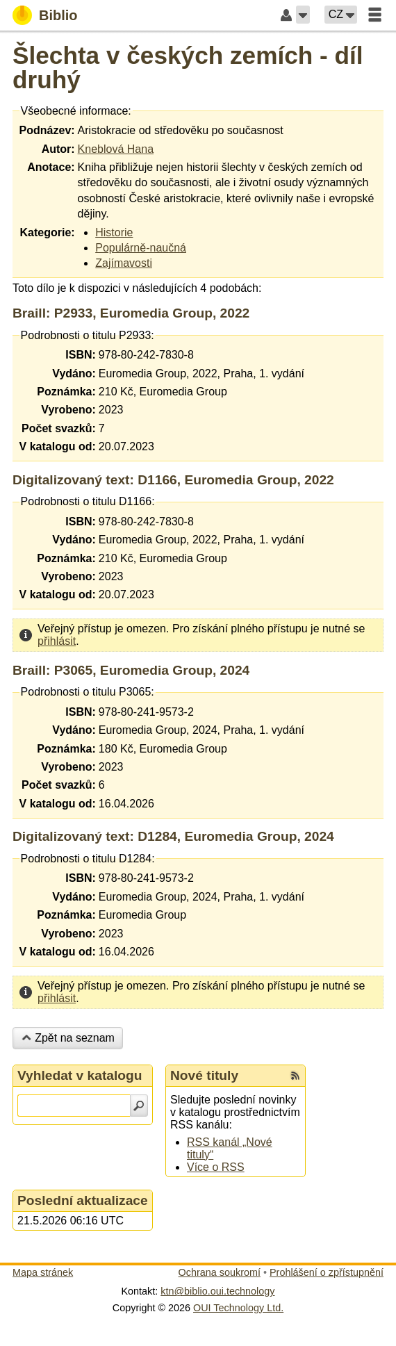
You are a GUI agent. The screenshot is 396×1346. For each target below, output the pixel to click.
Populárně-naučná (140, 248)
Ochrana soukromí (220, 1272)
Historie (114, 232)
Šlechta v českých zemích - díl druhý (188, 67)
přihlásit (57, 641)
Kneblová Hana (116, 149)
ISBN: (80, 355)
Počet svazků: (59, 428)
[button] (303, 15)
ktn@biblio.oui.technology (217, 1291)
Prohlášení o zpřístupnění (326, 1272)
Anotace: (50, 167)
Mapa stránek (43, 1272)
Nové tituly (204, 1075)
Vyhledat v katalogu (79, 1075)
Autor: (58, 149)
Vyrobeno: (68, 410)
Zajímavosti (123, 263)
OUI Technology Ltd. (238, 1307)
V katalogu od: (57, 446)
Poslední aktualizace (82, 1200)
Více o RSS (216, 1167)
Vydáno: (74, 373)
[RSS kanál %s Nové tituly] (295, 1075)
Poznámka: (66, 391)
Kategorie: (46, 232)
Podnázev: (47, 130)
